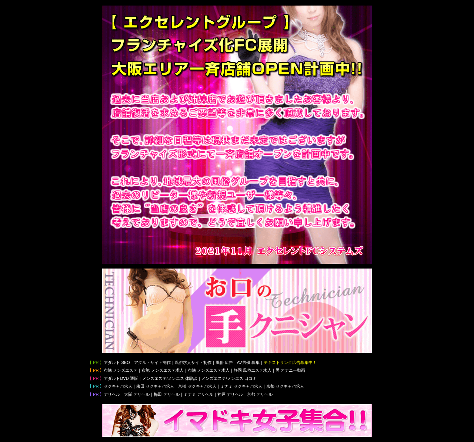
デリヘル (112, 394)
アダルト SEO (117, 362)
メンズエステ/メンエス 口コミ (229, 378)
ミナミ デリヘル (198, 394)
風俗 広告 (224, 362)
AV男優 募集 (248, 362)
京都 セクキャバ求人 (285, 386)
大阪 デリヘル (137, 394)
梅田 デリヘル (166, 394)
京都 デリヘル (260, 394)
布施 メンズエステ (120, 370)
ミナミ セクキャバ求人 (241, 386)
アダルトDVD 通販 (121, 378)
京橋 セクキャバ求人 (197, 386)
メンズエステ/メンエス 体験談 (169, 378)
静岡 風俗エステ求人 (252, 370)
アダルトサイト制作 (152, 362)
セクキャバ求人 (118, 386)
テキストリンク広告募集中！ (290, 362)
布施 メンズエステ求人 (162, 370)
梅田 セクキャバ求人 (155, 386)
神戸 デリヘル (230, 394)
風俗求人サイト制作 (193, 362)
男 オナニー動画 (290, 370)
